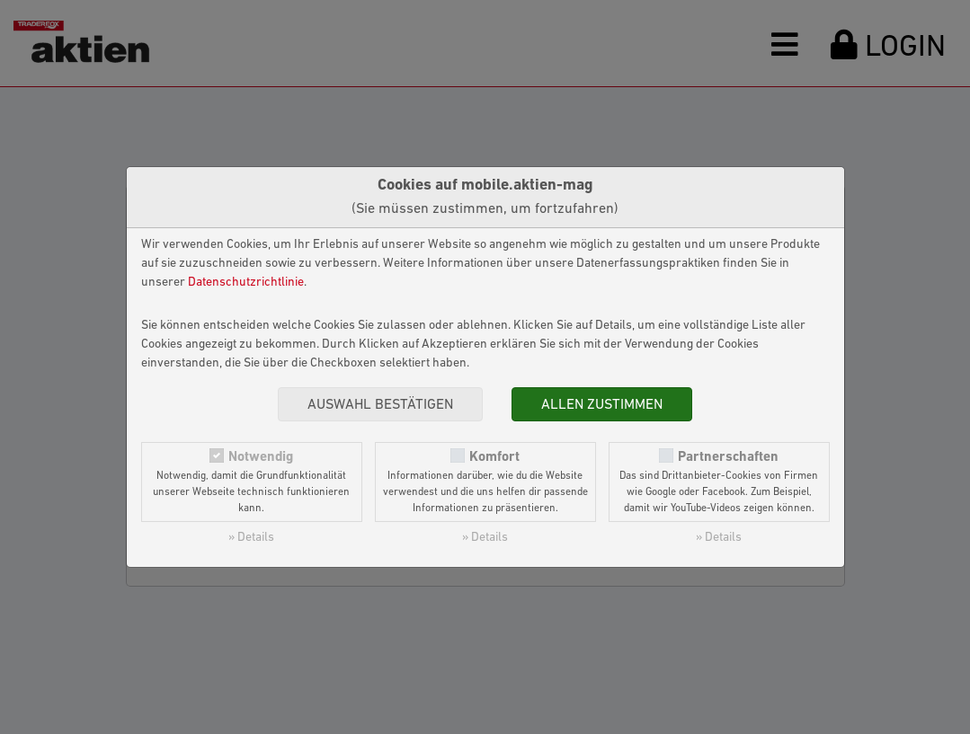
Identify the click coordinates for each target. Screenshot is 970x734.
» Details (251, 537)
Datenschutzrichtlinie (246, 282)
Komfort (494, 457)
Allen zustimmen (602, 405)
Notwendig (260, 457)
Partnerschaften (728, 457)
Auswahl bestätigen (380, 405)
